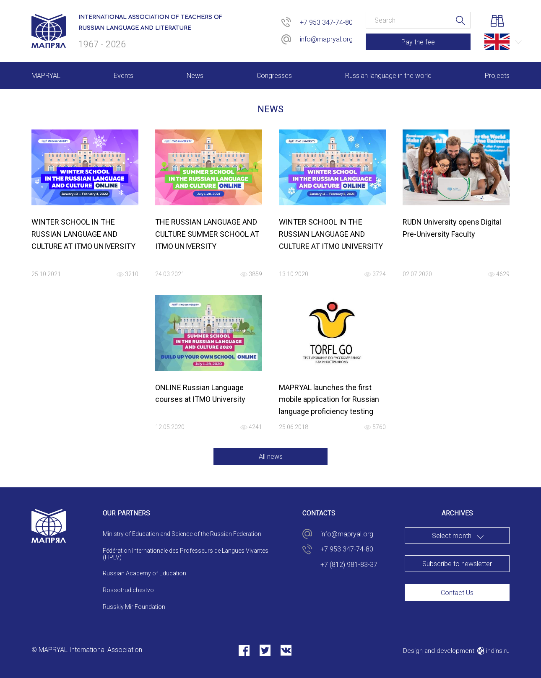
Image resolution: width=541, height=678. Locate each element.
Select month (451, 536)
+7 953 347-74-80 (326, 22)
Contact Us (457, 593)
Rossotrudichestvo (128, 590)
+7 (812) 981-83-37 (348, 565)
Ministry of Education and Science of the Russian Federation (182, 533)
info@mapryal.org (326, 39)
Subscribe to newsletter (457, 564)
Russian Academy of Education (144, 573)
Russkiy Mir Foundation (134, 606)
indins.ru (493, 651)
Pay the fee (418, 42)
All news (271, 457)
